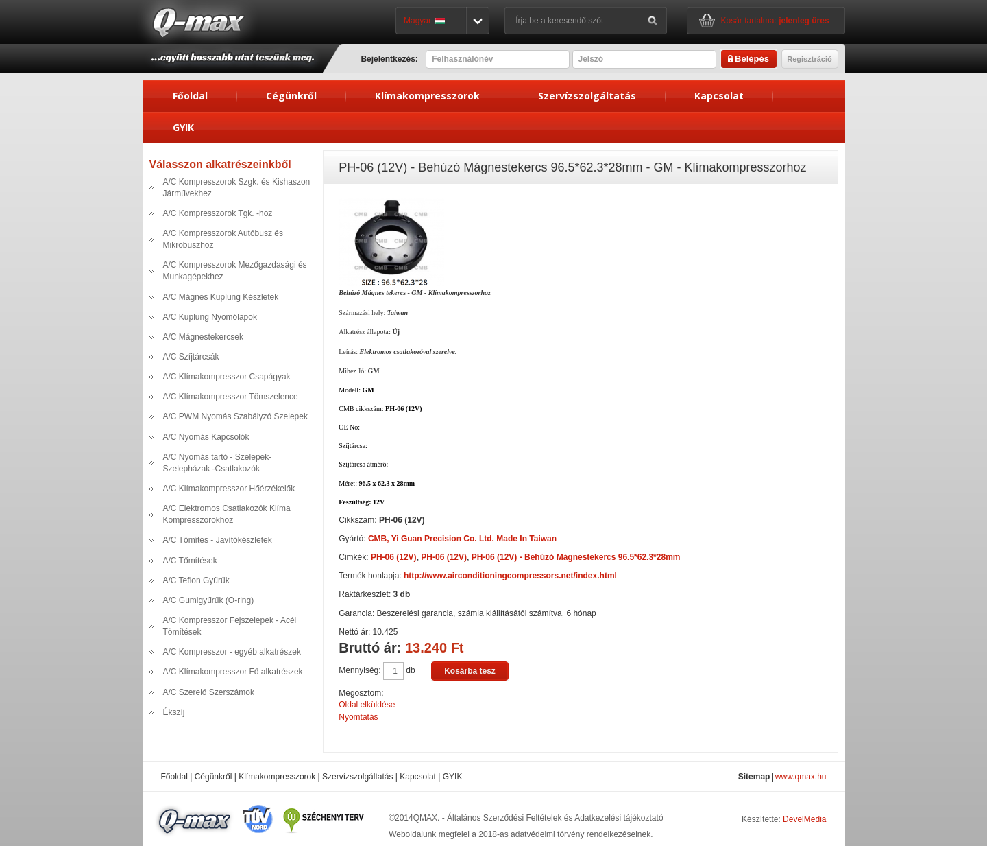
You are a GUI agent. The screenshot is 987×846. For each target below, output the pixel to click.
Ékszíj (174, 712)
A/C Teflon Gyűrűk (196, 580)
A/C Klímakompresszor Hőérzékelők (229, 488)
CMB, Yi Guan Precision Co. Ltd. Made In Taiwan (462, 538)
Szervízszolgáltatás (587, 95)
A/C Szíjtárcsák (191, 357)
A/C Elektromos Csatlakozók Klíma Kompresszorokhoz (227, 514)
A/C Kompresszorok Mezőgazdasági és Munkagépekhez (235, 270)
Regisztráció (809, 59)
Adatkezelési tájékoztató (618, 818)
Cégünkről (291, 95)
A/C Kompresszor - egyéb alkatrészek (232, 652)
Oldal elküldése (367, 704)
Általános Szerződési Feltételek (504, 818)
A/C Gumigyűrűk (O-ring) (208, 600)
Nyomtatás (358, 717)
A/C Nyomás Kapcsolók (206, 437)
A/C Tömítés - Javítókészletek (217, 540)
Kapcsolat (719, 95)
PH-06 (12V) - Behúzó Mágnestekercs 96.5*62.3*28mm (576, 557)
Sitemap (754, 777)
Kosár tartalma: (775, 20)
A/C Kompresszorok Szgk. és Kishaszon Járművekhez (236, 187)
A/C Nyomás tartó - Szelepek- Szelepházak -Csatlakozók (217, 462)
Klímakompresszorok (427, 95)
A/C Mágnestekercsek (203, 337)
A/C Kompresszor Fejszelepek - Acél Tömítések (230, 626)
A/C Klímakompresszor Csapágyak (227, 376)
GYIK (183, 127)
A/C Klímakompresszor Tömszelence (230, 396)
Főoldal (190, 95)
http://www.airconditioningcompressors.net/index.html (510, 575)
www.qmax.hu (801, 777)
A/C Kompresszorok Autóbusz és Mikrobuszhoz (223, 239)
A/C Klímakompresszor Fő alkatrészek (233, 672)
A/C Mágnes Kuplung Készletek (221, 297)
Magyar (424, 20)
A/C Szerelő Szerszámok (208, 692)
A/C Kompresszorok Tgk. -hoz (218, 213)
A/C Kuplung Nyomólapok (210, 317)
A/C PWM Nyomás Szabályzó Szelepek (235, 416)
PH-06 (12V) (394, 557)
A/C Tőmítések (190, 560)
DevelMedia (804, 819)
